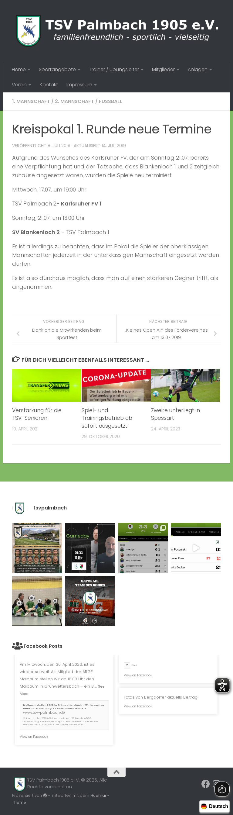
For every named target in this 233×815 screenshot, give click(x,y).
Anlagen (198, 69)
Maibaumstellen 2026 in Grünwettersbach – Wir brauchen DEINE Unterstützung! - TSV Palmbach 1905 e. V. (63, 706)
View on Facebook (34, 736)
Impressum (79, 84)
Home (19, 69)
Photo (131, 665)
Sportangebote (57, 69)
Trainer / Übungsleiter (114, 69)
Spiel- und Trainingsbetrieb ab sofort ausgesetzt (107, 418)
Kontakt (49, 84)
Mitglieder (163, 69)
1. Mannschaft (31, 101)
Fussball (110, 101)
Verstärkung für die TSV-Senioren (37, 414)
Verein (19, 84)
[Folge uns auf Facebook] (205, 784)
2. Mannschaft (74, 101)
